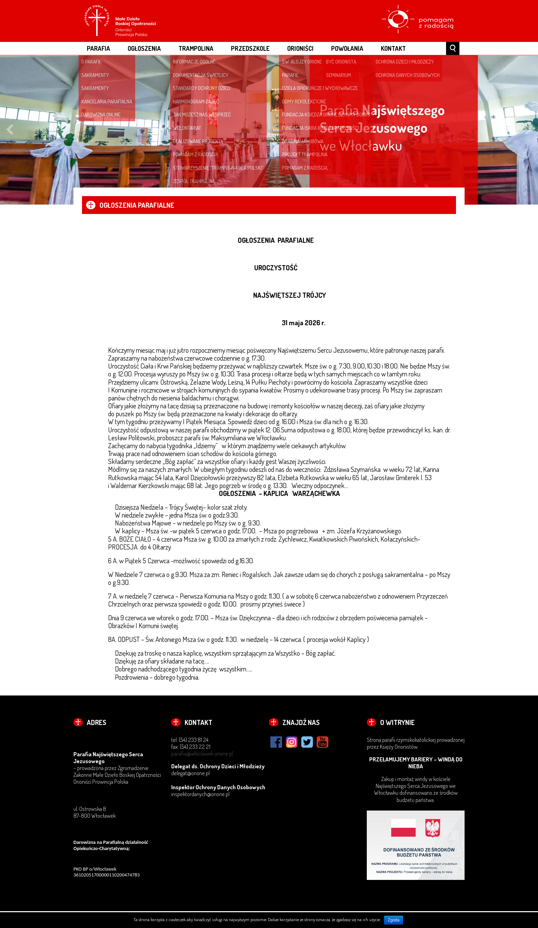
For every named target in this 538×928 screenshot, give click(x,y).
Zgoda (393, 920)
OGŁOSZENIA (144, 48)
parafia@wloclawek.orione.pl (202, 753)
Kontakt (393, 48)
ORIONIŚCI (300, 48)
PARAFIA (98, 48)
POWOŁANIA (347, 48)
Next (528, 130)
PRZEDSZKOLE (250, 48)
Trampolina (195, 48)
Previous (9, 130)
